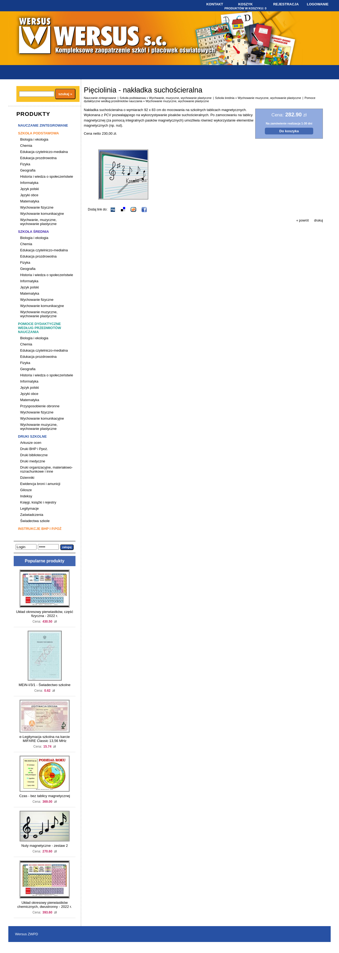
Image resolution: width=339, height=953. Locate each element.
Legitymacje (29, 508)
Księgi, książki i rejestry (38, 502)
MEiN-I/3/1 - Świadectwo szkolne (45, 685)
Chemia (26, 146)
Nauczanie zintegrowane (43, 125)
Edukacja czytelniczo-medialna (44, 152)
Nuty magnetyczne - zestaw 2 (44, 846)
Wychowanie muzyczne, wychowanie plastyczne (38, 314)
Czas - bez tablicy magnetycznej (44, 796)
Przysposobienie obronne (40, 406)
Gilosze (26, 490)
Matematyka (29, 201)
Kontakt (214, 4)
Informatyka (29, 183)
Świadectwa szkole (35, 521)
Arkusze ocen (30, 443)
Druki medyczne (32, 461)
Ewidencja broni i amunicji (40, 484)
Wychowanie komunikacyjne (42, 214)
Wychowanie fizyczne (36, 207)
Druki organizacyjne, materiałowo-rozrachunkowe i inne (46, 469)
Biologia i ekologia (34, 139)
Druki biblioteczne (34, 455)
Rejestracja (286, 4)
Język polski (29, 189)
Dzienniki (27, 478)
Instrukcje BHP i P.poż (40, 529)
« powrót (302, 220)
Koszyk (245, 4)
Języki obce (29, 195)
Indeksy (26, 496)
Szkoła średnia (33, 232)
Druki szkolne (32, 436)
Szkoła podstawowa (38, 133)
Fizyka (25, 164)
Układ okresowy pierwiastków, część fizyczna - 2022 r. (44, 614)
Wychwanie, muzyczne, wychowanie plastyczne (38, 222)
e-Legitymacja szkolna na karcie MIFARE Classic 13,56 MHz (44, 739)
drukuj (318, 220)
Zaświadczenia (31, 515)
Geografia (27, 170)
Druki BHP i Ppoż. (34, 449)
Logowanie (318, 4)
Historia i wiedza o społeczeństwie (46, 176)
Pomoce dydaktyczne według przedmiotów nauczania (39, 328)
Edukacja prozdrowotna (38, 158)
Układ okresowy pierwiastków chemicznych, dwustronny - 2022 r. (44, 905)
